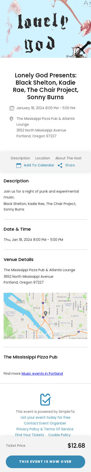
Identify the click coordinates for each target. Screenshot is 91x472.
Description (20, 158)
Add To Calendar (35, 165)
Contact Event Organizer (45, 423)
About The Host (68, 158)
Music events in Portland (42, 373)
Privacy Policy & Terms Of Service (45, 429)
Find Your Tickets (29, 434)
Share (66, 165)
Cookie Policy (59, 434)
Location (42, 158)
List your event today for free (45, 417)
